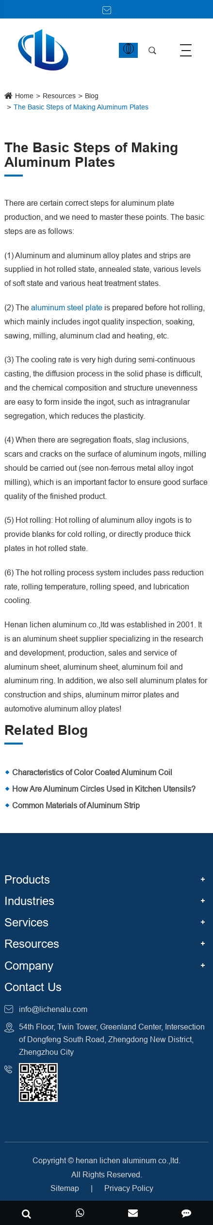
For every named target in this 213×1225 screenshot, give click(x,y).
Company (28, 966)
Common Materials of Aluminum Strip (76, 805)
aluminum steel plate (66, 307)
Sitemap (64, 1188)
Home (24, 96)
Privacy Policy (128, 1188)
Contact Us (33, 987)
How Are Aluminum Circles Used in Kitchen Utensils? (104, 788)
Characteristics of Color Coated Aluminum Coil (92, 772)
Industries (29, 901)
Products (27, 880)
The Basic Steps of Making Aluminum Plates (81, 107)
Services (26, 922)
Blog (91, 96)
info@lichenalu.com (53, 1009)
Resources (59, 96)
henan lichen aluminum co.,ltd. (128, 1160)
